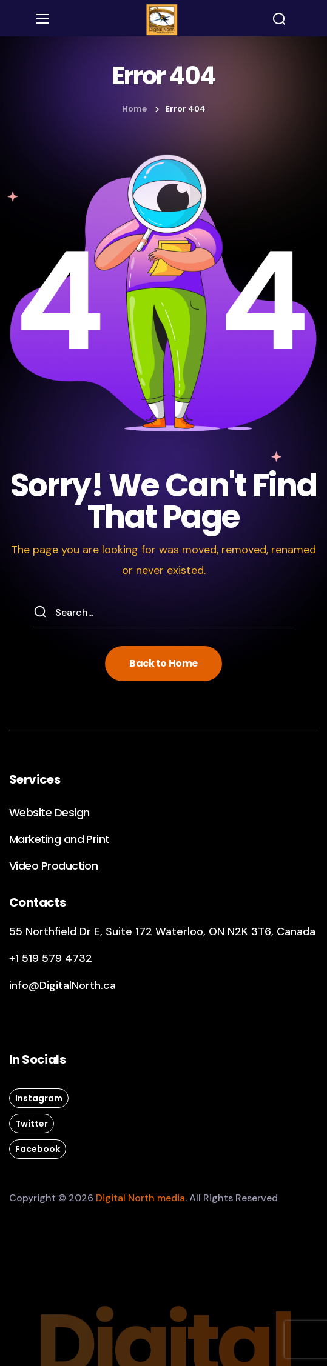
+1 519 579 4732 (50, 958)
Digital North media (140, 1197)
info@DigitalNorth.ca (62, 985)
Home (134, 109)
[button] (279, 19)
